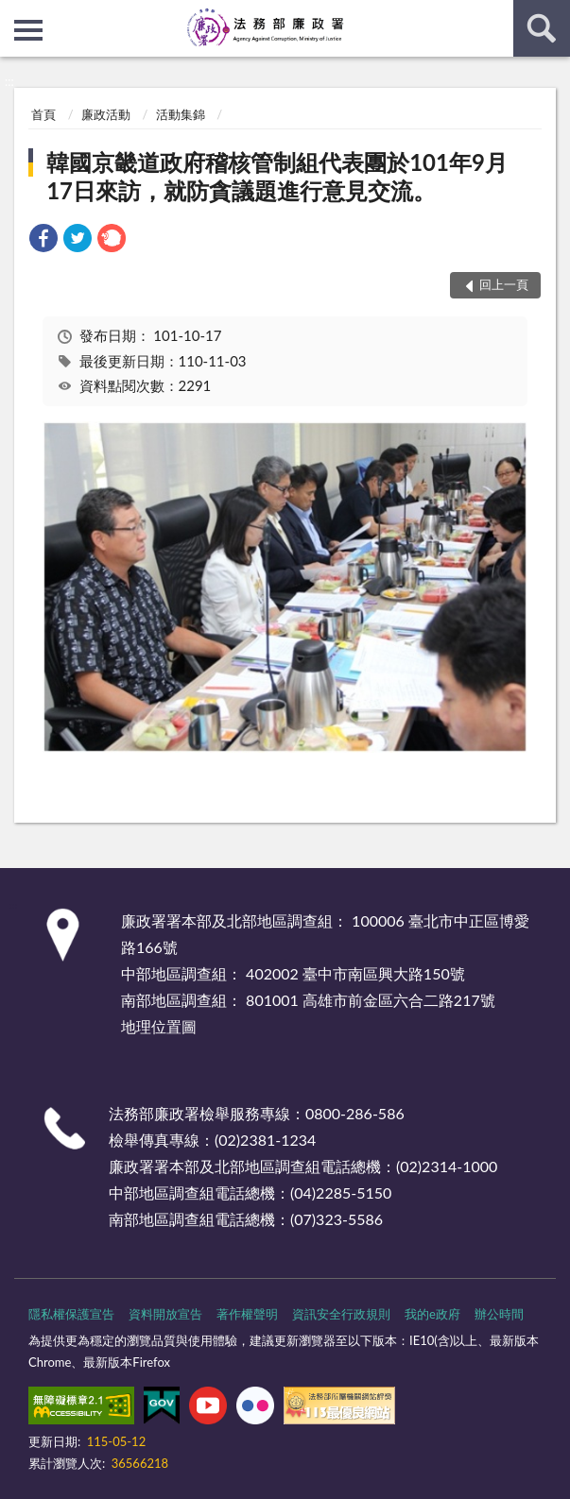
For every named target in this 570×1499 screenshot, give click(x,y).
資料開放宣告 (165, 1313)
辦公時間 (499, 1313)
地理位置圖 (159, 1026)
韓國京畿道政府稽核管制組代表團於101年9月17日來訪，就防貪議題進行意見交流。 (277, 176)
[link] (43, 240)
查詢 (541, 28)
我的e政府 (432, 1313)
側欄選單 (28, 30)
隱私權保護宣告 (71, 1313)
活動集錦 (180, 114)
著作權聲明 (247, 1313)
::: (15, 14)
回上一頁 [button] (503, 284)
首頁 (43, 114)
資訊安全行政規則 (341, 1313)
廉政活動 (105, 114)
